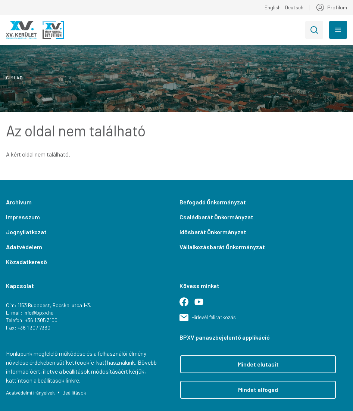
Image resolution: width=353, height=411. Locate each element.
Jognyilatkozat (26, 231)
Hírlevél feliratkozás (213, 317)
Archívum (19, 202)
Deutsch (294, 7)
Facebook (186, 304)
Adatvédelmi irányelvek (30, 392)
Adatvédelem (24, 246)
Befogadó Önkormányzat (212, 202)
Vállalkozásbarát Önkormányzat (222, 246)
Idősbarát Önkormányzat (212, 231)
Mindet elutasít (258, 364)
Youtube (201, 304)
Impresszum (23, 216)
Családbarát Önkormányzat (216, 216)
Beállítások (74, 392)
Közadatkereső (26, 261)
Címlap (14, 77)
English (273, 7)
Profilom (337, 7)
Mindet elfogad (258, 389)
